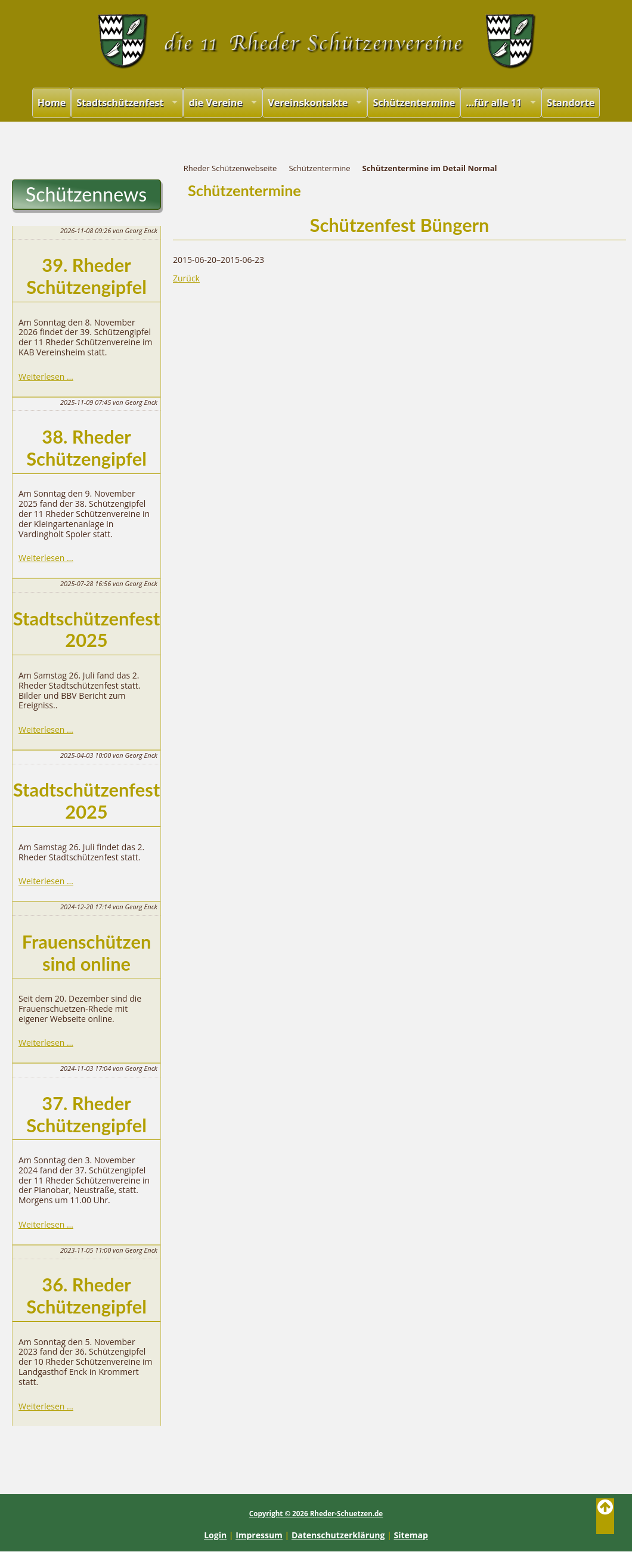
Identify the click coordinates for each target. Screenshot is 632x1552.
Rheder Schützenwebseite (230, 168)
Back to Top (605, 1516)
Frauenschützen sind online (86, 953)
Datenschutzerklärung (338, 1535)
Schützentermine (414, 102)
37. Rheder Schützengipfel (86, 1114)
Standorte (570, 102)
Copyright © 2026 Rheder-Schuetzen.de (316, 1513)
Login (215, 1535)
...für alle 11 (494, 102)
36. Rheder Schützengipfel (86, 1296)
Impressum (259, 1535)
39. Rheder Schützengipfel (86, 276)
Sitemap (410, 1535)
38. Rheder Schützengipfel (86, 448)
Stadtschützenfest (119, 102)
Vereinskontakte (308, 102)
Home (52, 102)
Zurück (186, 278)
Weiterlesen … (45, 376)
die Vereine (215, 102)
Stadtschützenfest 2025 (86, 630)
